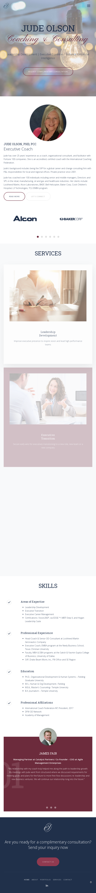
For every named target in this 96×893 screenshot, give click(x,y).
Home (27, 880)
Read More (14, 196)
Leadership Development (22, 54)
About (35, 880)
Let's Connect (38, 196)
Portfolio (45, 880)
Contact (67, 880)
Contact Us (48, 862)
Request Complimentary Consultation (48, 71)
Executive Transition (51, 54)
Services (57, 880)
